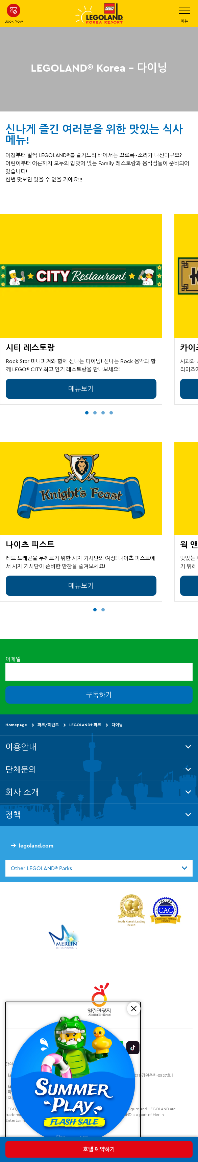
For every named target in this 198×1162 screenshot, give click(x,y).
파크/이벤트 (48, 724)
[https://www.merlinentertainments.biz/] (65, 937)
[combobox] (99, 868)
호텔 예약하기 (99, 1149)
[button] (87, 412)
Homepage (16, 724)
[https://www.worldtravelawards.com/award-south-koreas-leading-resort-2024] (131, 911)
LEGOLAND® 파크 (85, 724)
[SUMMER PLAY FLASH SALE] (73, 1079)
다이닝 (117, 724)
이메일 (13, 659)
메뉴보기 (81, 388)
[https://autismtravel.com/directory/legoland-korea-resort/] (165, 911)
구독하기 (99, 694)
